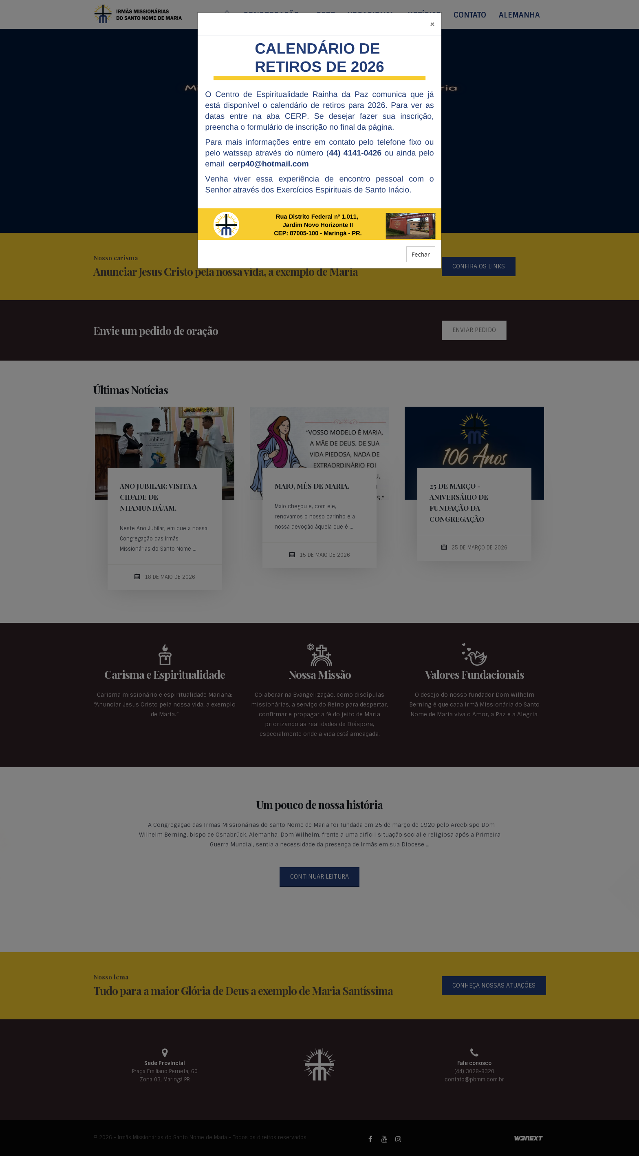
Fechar (421, 254)
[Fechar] (432, 24)
